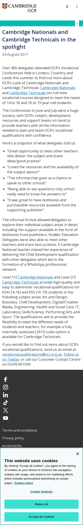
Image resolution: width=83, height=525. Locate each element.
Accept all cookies (41, 516)
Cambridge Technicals (27, 92)
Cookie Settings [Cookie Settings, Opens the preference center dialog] (41, 491)
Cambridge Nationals (57, 87)
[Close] (78, 454)
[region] (41, 486)
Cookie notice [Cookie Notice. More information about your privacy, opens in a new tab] (23, 483)
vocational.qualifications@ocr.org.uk (32, 354)
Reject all (41, 504)
